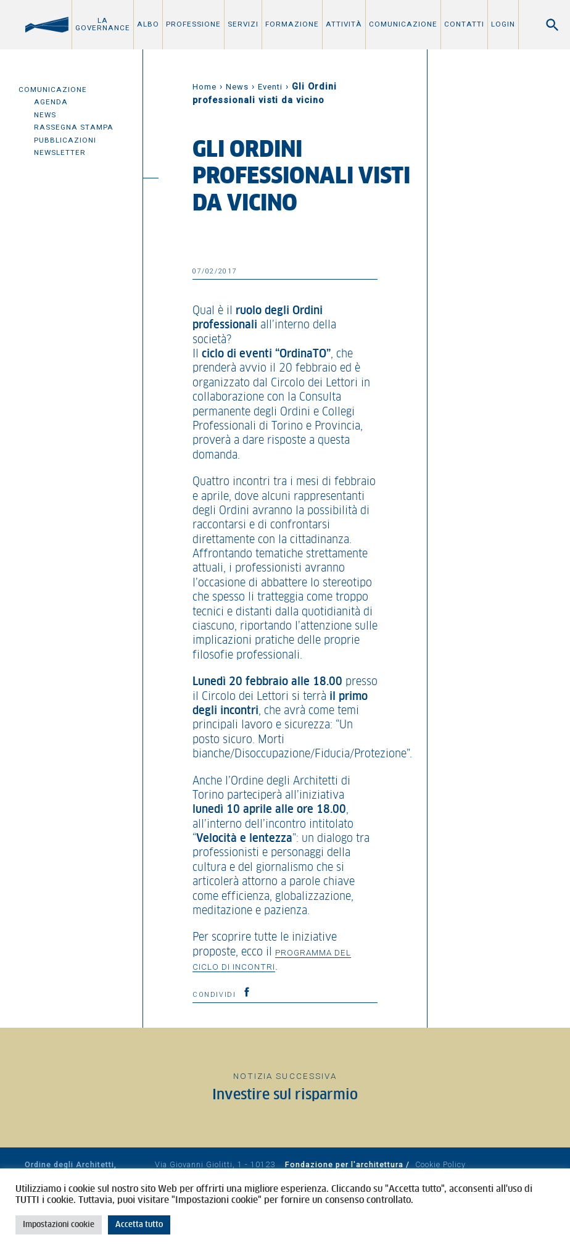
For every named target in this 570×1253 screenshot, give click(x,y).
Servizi (243, 24)
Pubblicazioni (65, 140)
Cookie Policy (440, 1164)
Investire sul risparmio (285, 1095)
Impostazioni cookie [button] (58, 1225)
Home (204, 86)
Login (503, 24)
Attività (344, 24)
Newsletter (60, 152)
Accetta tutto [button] (139, 1225)
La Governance (102, 24)
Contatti (464, 24)
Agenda (51, 102)
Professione (193, 24)
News (45, 114)
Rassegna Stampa (74, 127)
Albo (148, 24)
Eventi (270, 86)
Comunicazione (403, 24)
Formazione (292, 24)
